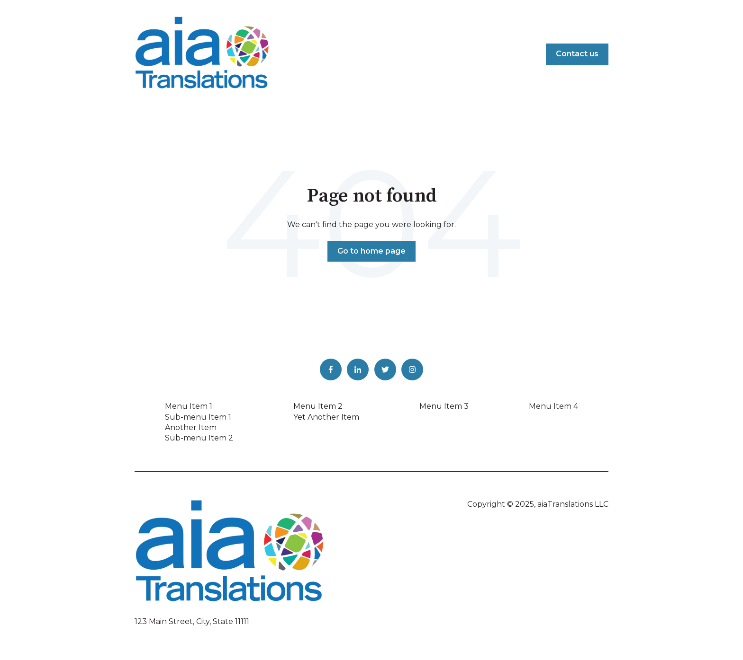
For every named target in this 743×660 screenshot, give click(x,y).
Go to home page (371, 250)
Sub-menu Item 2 (199, 437)
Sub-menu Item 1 (198, 417)
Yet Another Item (326, 417)
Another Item (191, 427)
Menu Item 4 (553, 406)
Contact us (577, 53)
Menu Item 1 (188, 406)
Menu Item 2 (318, 406)
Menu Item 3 (444, 406)
